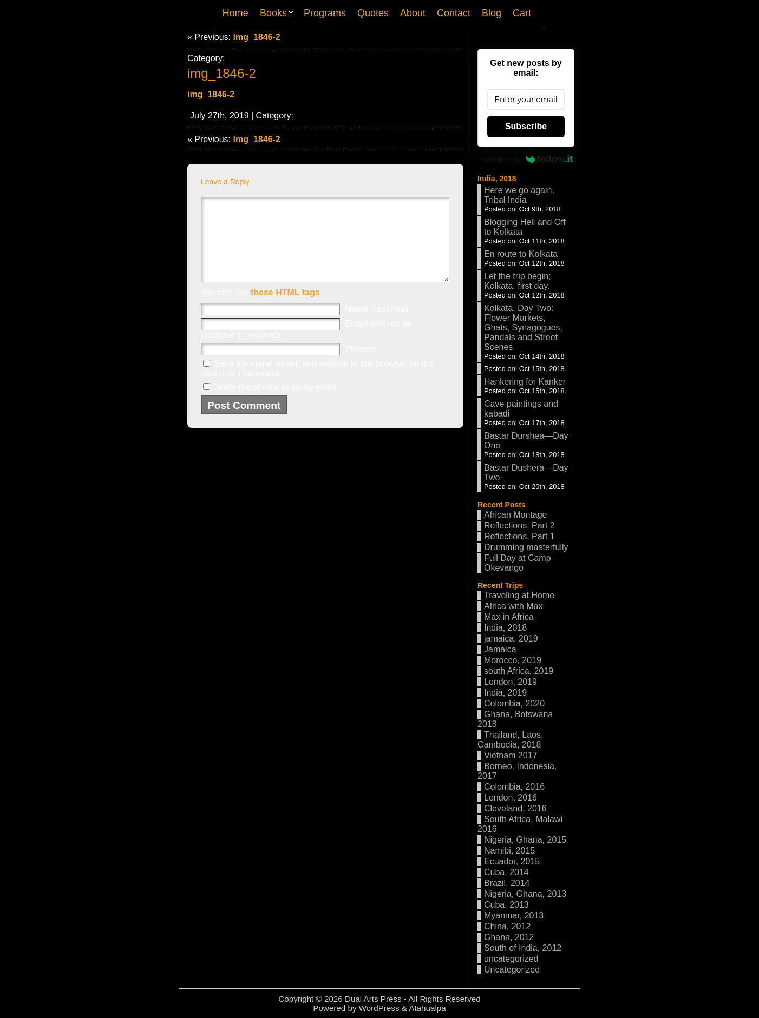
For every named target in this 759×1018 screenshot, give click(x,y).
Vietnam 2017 (510, 755)
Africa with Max (513, 606)
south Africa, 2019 (518, 671)
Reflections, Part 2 (519, 525)
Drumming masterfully (526, 547)
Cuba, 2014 (506, 872)
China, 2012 (507, 926)
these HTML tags (285, 308)
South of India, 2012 (522, 948)
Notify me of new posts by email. (276, 403)
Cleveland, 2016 (515, 808)
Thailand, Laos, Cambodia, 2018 (510, 739)
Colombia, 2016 (514, 786)
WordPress (379, 1008)
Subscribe (526, 126)
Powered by (526, 159)
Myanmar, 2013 (514, 915)
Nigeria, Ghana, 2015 (525, 839)
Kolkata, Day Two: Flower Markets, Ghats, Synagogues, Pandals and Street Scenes (523, 327)
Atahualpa (427, 1008)
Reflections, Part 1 (519, 536)
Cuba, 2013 (506, 904)
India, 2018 (496, 178)
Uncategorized (512, 969)
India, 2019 (505, 692)
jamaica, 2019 (511, 638)
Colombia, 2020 (514, 703)
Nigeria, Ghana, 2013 (525, 893)
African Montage (515, 514)
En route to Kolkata (521, 254)
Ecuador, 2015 (512, 861)
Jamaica (500, 649)
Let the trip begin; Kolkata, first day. (517, 281)
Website (360, 364)
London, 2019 (510, 681)
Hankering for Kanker (525, 381)
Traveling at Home (519, 595)
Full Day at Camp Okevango (517, 562)
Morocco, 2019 (512, 660)
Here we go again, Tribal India (519, 195)
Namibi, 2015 (509, 850)
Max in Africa (509, 617)
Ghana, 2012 (509, 937)
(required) (376, 324)
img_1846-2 (256, 37)
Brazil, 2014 (507, 883)
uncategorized (511, 958)
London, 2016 (510, 797)
